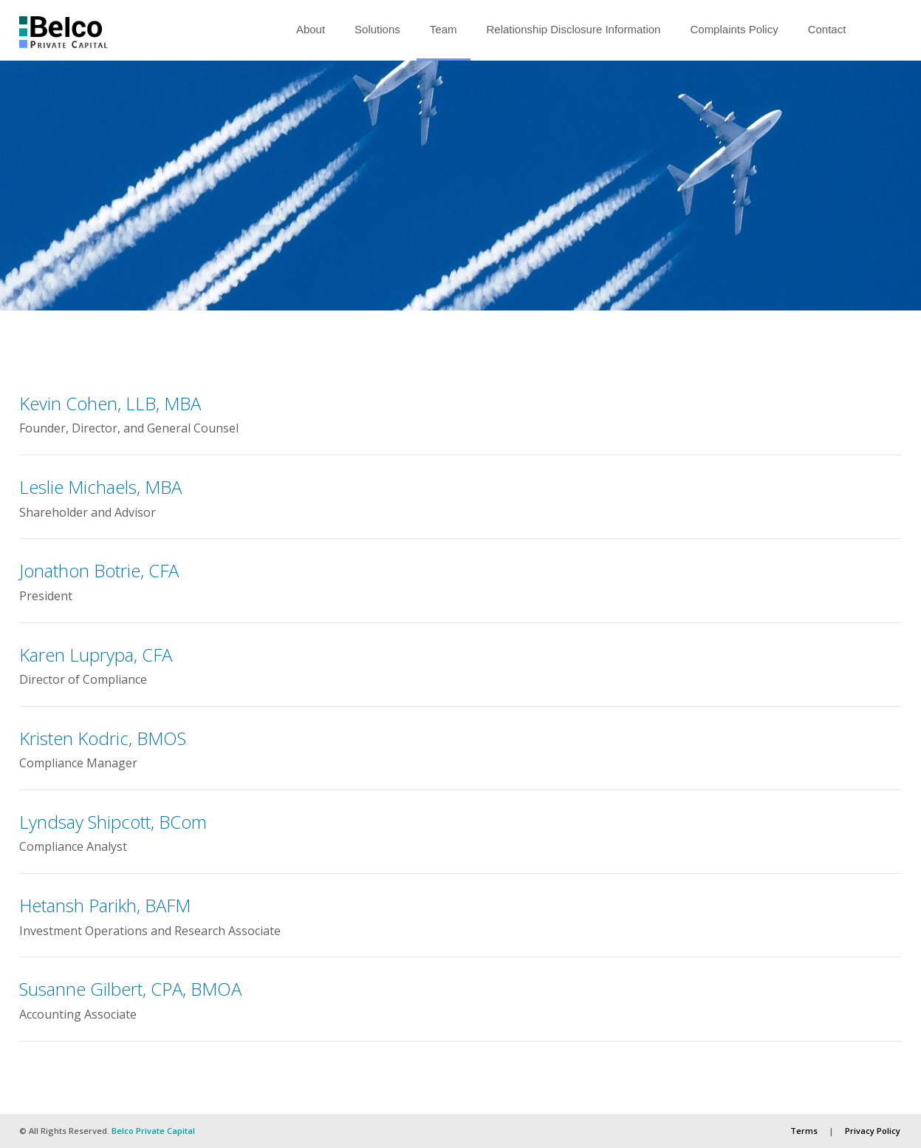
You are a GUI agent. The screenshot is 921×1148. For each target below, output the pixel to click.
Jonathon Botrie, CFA (99, 570)
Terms (804, 1130)
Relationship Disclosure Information (574, 29)
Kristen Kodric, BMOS (102, 738)
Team (443, 29)
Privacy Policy (872, 1130)
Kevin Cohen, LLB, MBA (110, 403)
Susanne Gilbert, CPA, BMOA (130, 989)
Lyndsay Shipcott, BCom (113, 821)
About (310, 29)
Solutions (377, 29)
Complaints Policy (734, 29)
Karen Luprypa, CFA (95, 654)
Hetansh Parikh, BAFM (105, 905)
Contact (827, 29)
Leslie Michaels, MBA (100, 487)
